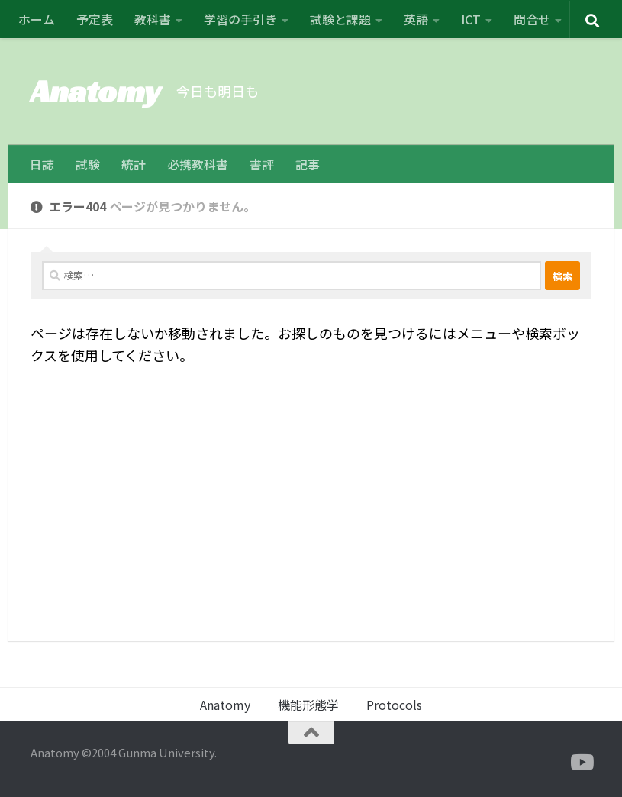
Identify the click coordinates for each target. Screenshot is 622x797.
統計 (133, 164)
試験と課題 (340, 19)
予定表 (94, 19)
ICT (471, 19)
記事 (307, 164)
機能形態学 (308, 704)
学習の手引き (240, 19)
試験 (88, 164)
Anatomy (96, 91)
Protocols (394, 704)
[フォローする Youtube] (580, 762)
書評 (262, 164)
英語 (416, 19)
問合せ (532, 19)
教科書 (152, 19)
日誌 (42, 164)
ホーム (36, 19)
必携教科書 (197, 164)
